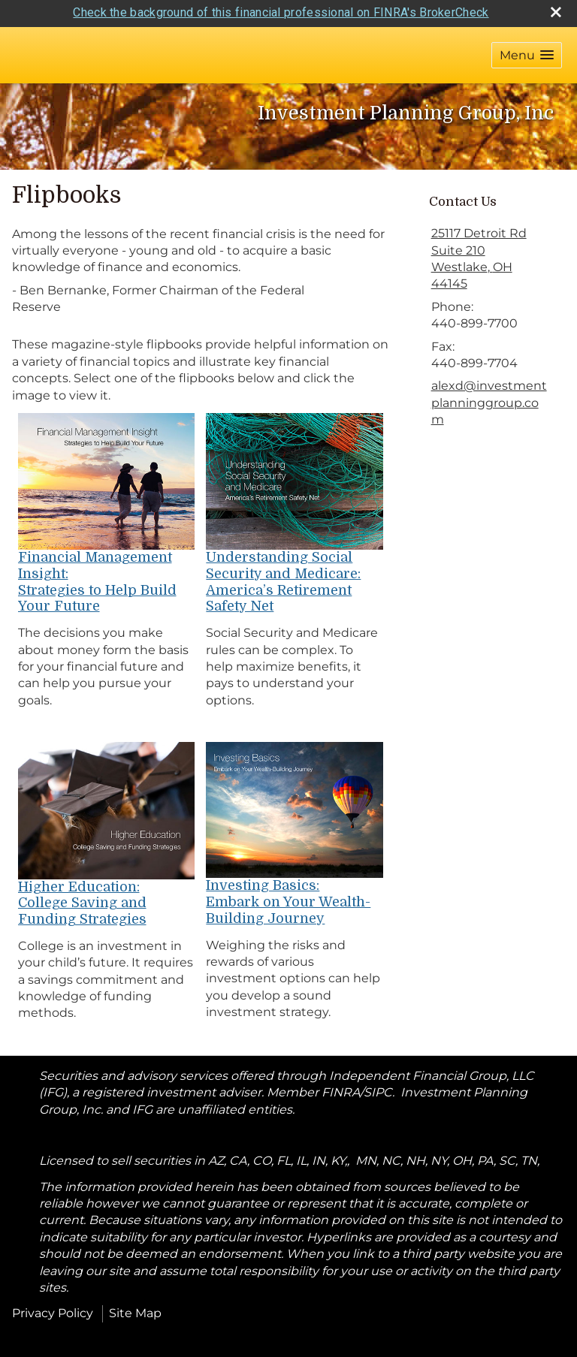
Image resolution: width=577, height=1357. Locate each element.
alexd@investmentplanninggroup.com (489, 397)
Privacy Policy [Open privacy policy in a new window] (52, 1308)
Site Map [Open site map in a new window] (135, 1308)
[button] (526, 50)
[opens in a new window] (106, 475)
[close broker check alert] (556, 7)
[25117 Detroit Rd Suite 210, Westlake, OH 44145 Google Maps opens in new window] (490, 254)
